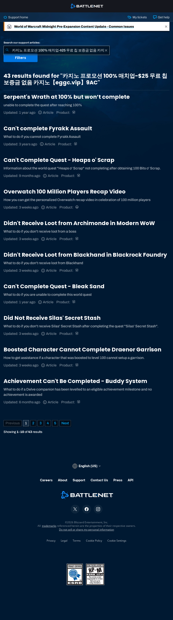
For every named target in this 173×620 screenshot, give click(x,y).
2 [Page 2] (33, 423)
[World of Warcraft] (74, 112)
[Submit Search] (7, 50)
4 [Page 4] (48, 423)
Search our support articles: (22, 42)
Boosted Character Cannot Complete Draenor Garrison (82, 349)
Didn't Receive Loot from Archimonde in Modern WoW (79, 223)
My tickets (137, 17)
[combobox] (57, 50)
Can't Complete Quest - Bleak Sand (54, 286)
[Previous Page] (13, 423)
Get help (161, 17)
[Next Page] (65, 423)
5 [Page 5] (55, 423)
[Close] (166, 26)
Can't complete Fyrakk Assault (48, 128)
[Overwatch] (77, 207)
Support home (16, 17)
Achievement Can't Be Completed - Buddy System (75, 381)
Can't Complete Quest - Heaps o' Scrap (59, 160)
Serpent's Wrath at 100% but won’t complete (67, 97)
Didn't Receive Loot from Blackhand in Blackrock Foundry (85, 255)
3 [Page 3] (41, 423)
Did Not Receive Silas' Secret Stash (52, 318)
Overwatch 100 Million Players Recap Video (64, 191)
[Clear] (106, 50)
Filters (20, 57)
